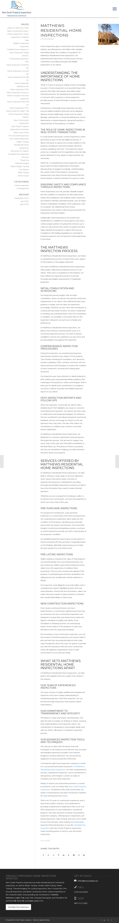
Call (81, 887)
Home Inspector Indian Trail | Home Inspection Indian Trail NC (17, 114)
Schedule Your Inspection (18, 154)
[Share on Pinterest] (58, 855)
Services (25, 157)
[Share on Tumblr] (68, 855)
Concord (37, 898)
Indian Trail (19, 898)
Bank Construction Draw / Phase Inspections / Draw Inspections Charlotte (18, 34)
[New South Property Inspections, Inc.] (16, 8)
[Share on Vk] (73, 855)
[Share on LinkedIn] (63, 855)
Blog (27, 40)
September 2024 (22, 198)
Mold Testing (23, 172)
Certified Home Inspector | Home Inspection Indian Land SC (18, 52)
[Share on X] (48, 855)
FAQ (27, 61)
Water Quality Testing (19, 166)
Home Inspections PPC (19, 108)
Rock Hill (20, 901)
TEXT (81, 898)
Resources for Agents (20, 151)
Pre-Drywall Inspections (19, 135)
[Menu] (114, 8)
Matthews (10, 898)
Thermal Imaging (22, 163)
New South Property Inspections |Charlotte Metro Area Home (19, 129)
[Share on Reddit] (78, 855)
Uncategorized (47, 39)
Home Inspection (22, 185)
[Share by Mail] (83, 855)
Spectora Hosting (45, 920)
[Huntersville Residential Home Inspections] (117, 461)
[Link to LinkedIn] (104, 920)
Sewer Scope (23, 175)
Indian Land (33, 901)
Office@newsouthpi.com (88, 881)
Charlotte (54, 894)
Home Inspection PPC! (19, 89)
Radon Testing (23, 142)
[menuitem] (114, 8)
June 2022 (24, 204)
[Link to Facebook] (101, 920)
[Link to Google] (111, 920)
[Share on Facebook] (43, 855)
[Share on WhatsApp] (53, 855)
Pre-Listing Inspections (19, 138)
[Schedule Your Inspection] (18, 907)
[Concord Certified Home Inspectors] (2, 461)
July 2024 (25, 201)
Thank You (24, 160)
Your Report (24, 169)
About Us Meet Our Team (18, 28)
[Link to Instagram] (108, 920)
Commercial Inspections (19, 58)
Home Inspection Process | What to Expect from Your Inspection (18, 95)
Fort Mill (12, 901)
